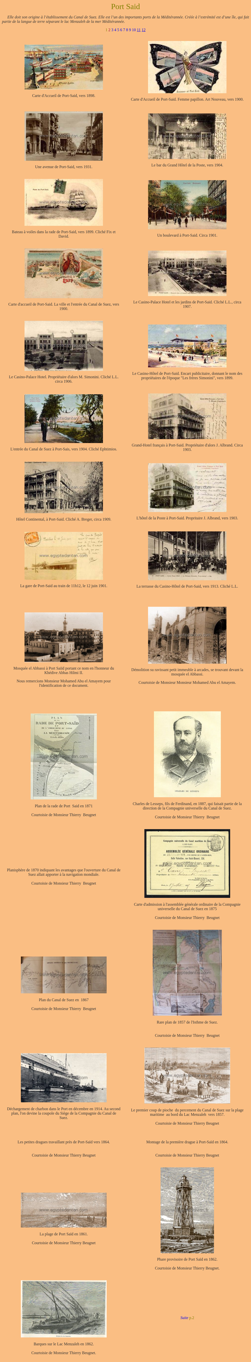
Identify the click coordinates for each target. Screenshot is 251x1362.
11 (138, 30)
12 (144, 30)
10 (134, 30)
